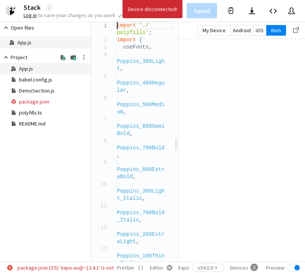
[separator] (176, 142)
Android (242, 30)
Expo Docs (160, 10)
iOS (260, 30)
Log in (30, 15)
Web (276, 30)
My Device (214, 30)
